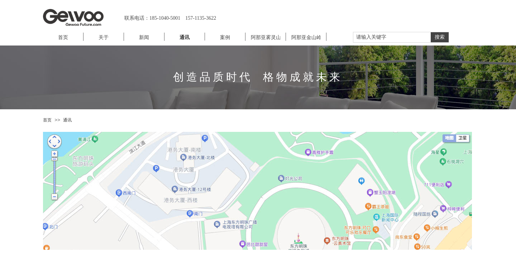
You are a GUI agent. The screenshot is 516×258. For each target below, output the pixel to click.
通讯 (67, 120)
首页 (47, 120)
